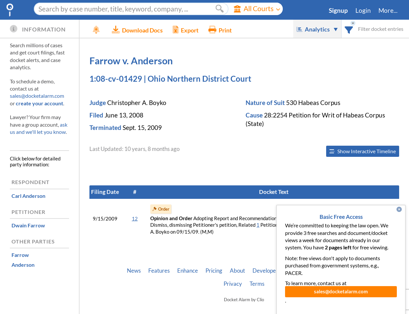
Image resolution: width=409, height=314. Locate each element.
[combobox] (349, 29)
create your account (39, 103)
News (134, 270)
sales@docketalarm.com (37, 96)
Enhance (187, 270)
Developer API (270, 270)
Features (159, 270)
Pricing (213, 270)
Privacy (233, 284)
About (237, 270)
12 (135, 218)
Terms (257, 284)
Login (363, 10)
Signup (338, 10)
